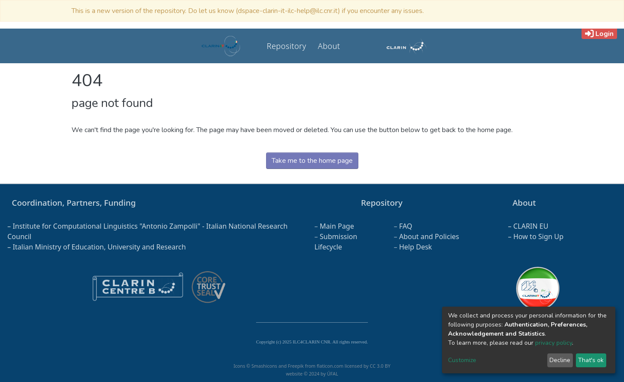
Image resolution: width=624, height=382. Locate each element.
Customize (462, 360)
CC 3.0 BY (380, 366)
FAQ (405, 226)
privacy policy (553, 343)
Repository (286, 46)
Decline (559, 360)
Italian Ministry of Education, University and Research (99, 247)
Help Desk (415, 247)
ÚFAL (332, 374)
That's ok (591, 360)
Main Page (337, 226)
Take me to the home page (312, 160)
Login (599, 34)
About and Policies (429, 236)
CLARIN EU (530, 226)
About (329, 46)
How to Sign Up (538, 236)
